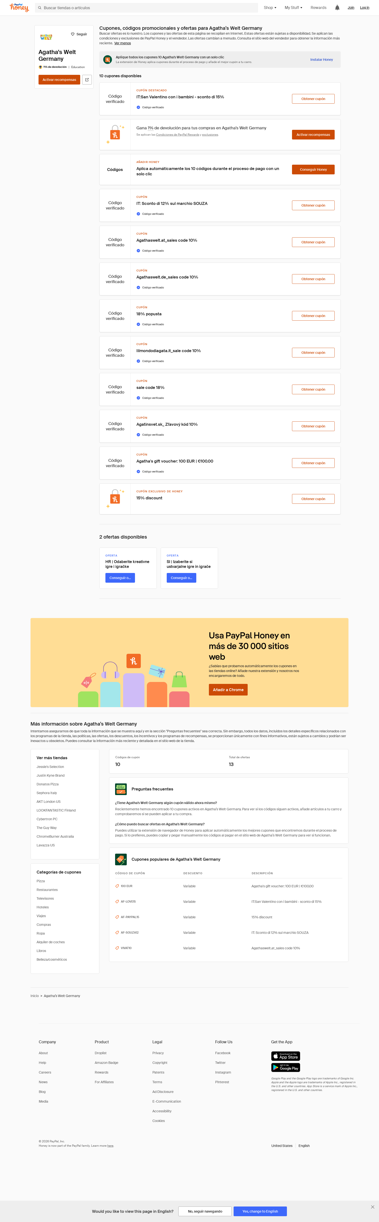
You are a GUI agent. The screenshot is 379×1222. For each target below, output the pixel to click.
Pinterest (222, 1082)
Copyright (159, 1062)
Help (42, 1062)
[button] (290, 1145)
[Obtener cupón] (313, 99)
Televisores (45, 898)
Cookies (158, 1121)
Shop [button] (270, 7)
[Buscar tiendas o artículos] (146, 8)
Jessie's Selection (50, 767)
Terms (157, 1082)
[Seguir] (78, 34)
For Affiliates (104, 1082)
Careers (45, 1072)
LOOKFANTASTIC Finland (56, 810)
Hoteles (43, 907)
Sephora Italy (47, 793)
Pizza (41, 881)
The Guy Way (47, 828)
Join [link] (351, 7)
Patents (158, 1072)
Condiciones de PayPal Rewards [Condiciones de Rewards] (177, 135)
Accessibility (162, 1111)
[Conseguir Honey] (313, 169)
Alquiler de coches (51, 942)
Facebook (222, 1053)
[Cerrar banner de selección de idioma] (372, 1207)
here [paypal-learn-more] (110, 1146)
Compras (44, 924)
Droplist (101, 1053)
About (43, 1053)
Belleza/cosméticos (52, 959)
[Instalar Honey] (321, 60)
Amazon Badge (106, 1062)
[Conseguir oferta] (120, 578)
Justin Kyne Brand (50, 775)
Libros (41, 951)
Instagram (223, 1072)
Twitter (220, 1062)
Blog (42, 1092)
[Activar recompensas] (59, 80)
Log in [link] (364, 7)
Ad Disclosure (163, 1092)
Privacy (158, 1053)
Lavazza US (46, 845)
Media (43, 1101)
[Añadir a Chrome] (228, 690)
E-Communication (166, 1101)
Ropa (41, 933)
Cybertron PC (47, 819)
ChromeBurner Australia (55, 836)
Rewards (318, 7)
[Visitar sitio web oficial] (87, 80)
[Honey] (19, 8)
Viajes (41, 916)
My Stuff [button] (294, 7)
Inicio (35, 996)
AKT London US (49, 801)
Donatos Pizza (48, 784)
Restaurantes (47, 890)
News (43, 1082)
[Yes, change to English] (260, 1211)
